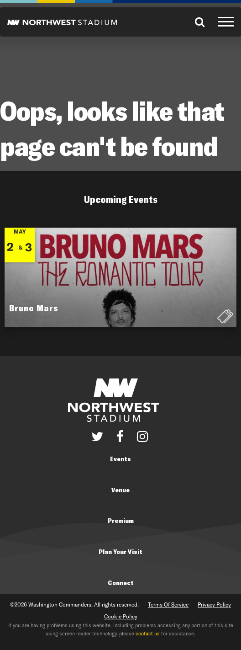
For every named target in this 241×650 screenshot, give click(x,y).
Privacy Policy (214, 604)
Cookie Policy (120, 616)
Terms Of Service (168, 604)
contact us (148, 633)
